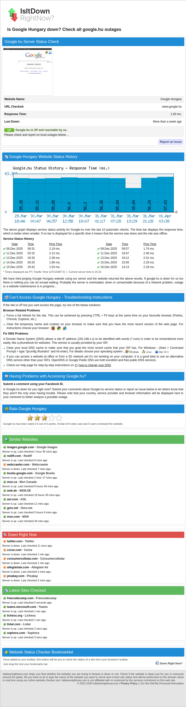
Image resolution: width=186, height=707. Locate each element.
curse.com (14, 550)
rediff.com (14, 456)
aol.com (12, 499)
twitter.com (14, 541)
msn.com (13, 516)
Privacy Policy (129, 683)
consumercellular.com (22, 558)
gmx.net (12, 508)
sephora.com (16, 633)
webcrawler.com (18, 464)
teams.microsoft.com (21, 607)
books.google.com (20, 473)
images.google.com (20, 447)
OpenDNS (58, 360)
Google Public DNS (81, 360)
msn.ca (12, 482)
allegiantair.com (18, 567)
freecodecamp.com (20, 598)
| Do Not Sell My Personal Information (161, 683)
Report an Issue (171, 142)
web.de (12, 490)
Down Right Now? (169, 663)
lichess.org (14, 615)
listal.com (13, 624)
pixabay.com (15, 576)
